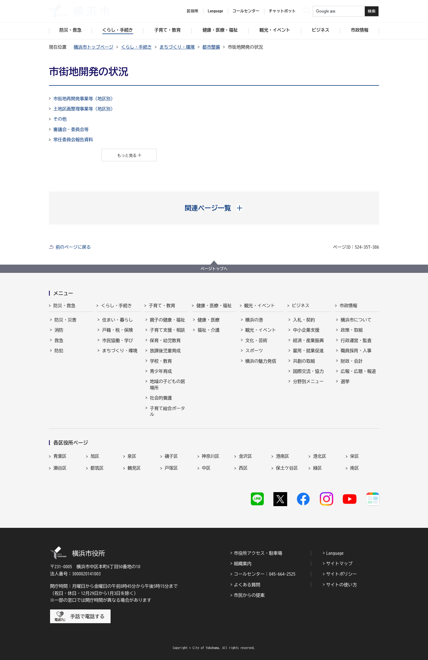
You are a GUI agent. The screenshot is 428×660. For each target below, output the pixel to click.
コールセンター (245, 11)
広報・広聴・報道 (358, 371)
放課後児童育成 (165, 350)
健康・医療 (208, 320)
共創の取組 (304, 361)
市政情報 (348, 305)
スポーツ (254, 350)
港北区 (319, 456)
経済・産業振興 (308, 340)
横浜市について (356, 320)
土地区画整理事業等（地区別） (84, 109)
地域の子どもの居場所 (167, 384)
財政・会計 (352, 361)
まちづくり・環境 (177, 47)
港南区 (282, 456)
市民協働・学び (117, 340)
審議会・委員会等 (71, 129)
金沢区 (245, 456)
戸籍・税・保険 (117, 330)
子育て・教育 (162, 305)
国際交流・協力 (308, 371)
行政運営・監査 (356, 340)
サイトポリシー (341, 574)
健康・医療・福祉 (214, 305)
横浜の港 (254, 320)
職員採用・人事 (356, 350)
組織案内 (242, 563)
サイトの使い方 (341, 585)
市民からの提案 (249, 595)
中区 (206, 468)
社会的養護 (161, 398)
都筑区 (97, 468)
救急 (58, 340)
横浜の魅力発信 (260, 361)
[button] (214, 208)
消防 (58, 330)
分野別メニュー (308, 381)
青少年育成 (161, 371)
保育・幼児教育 (165, 340)
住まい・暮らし (117, 320)
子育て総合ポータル (167, 411)
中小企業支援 (306, 330)
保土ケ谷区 (287, 468)
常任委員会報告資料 (73, 139)
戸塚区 (171, 468)
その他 (60, 119)
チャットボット (282, 11)
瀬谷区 (60, 468)
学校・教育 (161, 361)
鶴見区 (134, 468)
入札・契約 (304, 320)
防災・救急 (64, 305)
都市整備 (211, 47)
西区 (243, 468)
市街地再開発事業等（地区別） (84, 98)
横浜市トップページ (93, 47)
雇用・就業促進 (308, 350)
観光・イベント (259, 305)
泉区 (132, 456)
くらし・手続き (136, 47)
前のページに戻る (73, 247)
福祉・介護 (208, 330)
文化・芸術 (256, 340)
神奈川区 (211, 456)
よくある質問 (247, 585)
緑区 (317, 468)
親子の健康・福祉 (167, 320)
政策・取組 (352, 330)
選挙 (345, 381)
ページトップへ (214, 269)
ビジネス (300, 305)
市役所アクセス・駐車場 (258, 553)
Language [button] (215, 11)
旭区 (94, 456)
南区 (354, 468)
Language (335, 553)
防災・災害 (65, 320)
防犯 (58, 350)
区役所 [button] (192, 11)
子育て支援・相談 (167, 330)
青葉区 (60, 456)
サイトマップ (339, 563)
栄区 (354, 456)
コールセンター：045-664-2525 (264, 574)
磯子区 (171, 456)
